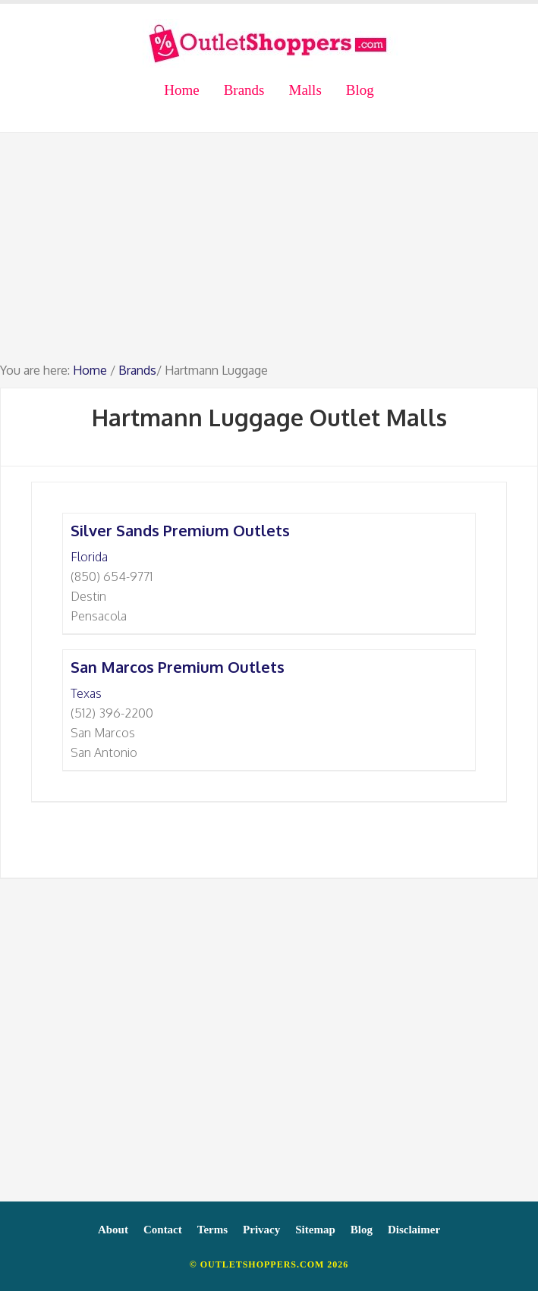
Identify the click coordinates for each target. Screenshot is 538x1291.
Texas (86, 693)
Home (90, 370)
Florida (89, 556)
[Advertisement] (269, 254)
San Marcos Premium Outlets (178, 667)
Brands (137, 370)
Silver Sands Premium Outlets (180, 530)
